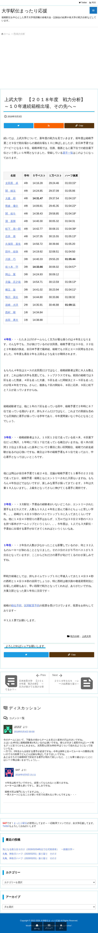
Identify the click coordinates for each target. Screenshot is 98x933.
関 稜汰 (10, 190)
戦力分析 (21, 34)
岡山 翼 (10, 274)
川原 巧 (10, 259)
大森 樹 (10, 198)
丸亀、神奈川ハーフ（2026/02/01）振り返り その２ (30, 858)
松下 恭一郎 (13, 228)
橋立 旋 (10, 289)
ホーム (7, 34)
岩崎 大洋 (11, 305)
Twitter (6, 826)
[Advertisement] (49, 63)
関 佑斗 (10, 213)
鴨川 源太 (11, 297)
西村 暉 (10, 312)
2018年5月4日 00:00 (24, 731)
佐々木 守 (11, 266)
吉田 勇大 (11, 320)
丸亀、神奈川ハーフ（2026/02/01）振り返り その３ (30, 853)
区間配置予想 (32, 605)
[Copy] (79, 125)
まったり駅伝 (20, 823)
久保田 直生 (13, 244)
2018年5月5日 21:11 (25, 774)
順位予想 (16, 605)
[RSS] (49, 125)
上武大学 (86, 636)
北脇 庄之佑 (13, 282)
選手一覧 (68, 152)
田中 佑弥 (11, 251)
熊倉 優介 (11, 206)
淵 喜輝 (10, 221)
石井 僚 (10, 236)
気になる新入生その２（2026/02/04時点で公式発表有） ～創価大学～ (39, 849)
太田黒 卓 (11, 183)
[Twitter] (18, 125)
